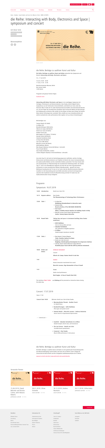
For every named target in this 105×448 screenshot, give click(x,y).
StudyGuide (88, 407)
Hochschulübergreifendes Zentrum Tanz (20, 424)
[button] (93, 10)
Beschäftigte (35, 420)
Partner (33, 426)
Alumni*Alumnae (36, 422)
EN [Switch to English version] (93, 4)
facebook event (40, 96)
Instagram (77, 416)
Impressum (56, 422)
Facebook (77, 418)
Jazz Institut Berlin (15, 426)
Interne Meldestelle (58, 428)
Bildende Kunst (14, 416)
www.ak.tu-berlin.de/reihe (43, 356)
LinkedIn (77, 420)
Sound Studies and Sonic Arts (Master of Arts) (29, 15)
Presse (33, 424)
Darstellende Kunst (15, 422)
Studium (32, 10)
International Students (37, 418)
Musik (12, 420)
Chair (47, 280)
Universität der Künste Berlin (16, 3)
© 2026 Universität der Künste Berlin (18, 438)
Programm (13, 34)
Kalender (50, 10)
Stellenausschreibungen (59, 430)
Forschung (41, 10)
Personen (59, 10)
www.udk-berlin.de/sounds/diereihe (60, 356)
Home (12, 15)
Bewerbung (23, 10)
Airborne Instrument (59, 250)
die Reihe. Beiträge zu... (16, 32)
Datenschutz (56, 424)
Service (67, 10)
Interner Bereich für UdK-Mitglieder (62, 432)
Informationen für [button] (75, 4)
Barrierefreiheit (57, 426)
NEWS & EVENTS (45, 15)
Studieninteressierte (36, 416)
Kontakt (85, 4)
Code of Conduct (57, 416)
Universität (13, 10)
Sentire (55, 259)
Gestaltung (13, 418)
